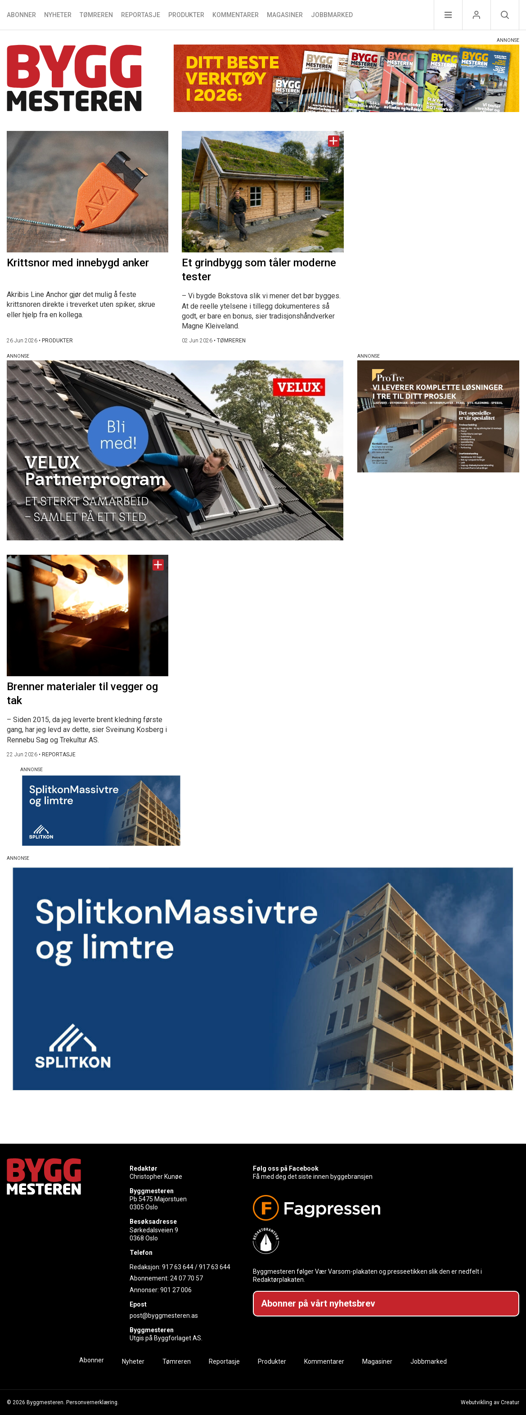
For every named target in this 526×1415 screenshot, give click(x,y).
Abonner (21, 14)
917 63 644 (177, 1267)
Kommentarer (235, 14)
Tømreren (96, 14)
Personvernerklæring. (92, 1402)
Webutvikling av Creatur (490, 1402)
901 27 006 (176, 1290)
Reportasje (140, 14)
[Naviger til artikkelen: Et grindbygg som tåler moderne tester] (262, 191)
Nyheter (58, 14)
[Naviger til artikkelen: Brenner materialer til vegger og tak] (87, 615)
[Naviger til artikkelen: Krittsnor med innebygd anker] (87, 191)
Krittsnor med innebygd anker (78, 262)
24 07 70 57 (186, 1278)
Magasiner (285, 14)
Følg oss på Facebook (286, 1168)
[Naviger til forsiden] (74, 79)
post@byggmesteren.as (164, 1315)
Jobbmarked (332, 14)
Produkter (186, 14)
